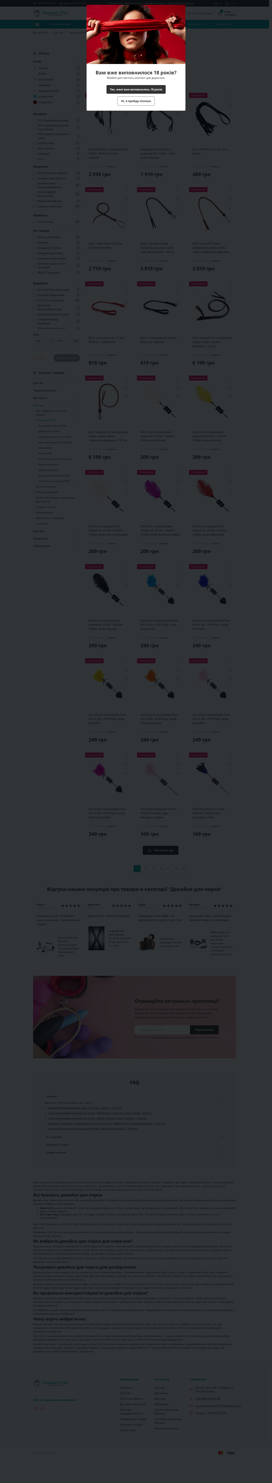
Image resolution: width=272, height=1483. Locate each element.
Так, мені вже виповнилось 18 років (136, 89)
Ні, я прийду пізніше (136, 101)
